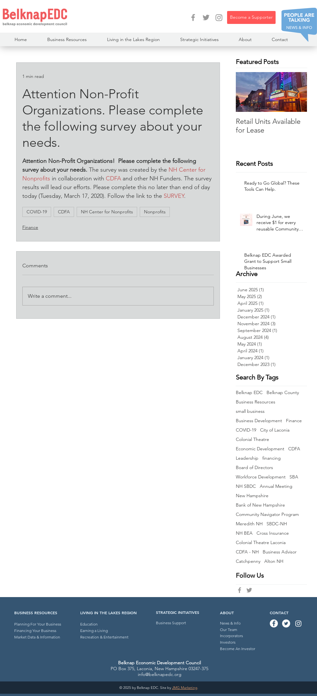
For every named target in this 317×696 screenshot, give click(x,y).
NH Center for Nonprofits (107, 212)
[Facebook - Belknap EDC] (193, 17)
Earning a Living (94, 630)
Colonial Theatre (252, 439)
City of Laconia (275, 430)
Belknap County (283, 392)
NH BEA (244, 533)
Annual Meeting (276, 486)
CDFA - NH (247, 552)
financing (271, 458)
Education (89, 624)
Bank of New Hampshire (260, 505)
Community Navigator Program (267, 514)
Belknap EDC (249, 392)
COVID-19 (37, 212)
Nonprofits (155, 212)
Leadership (247, 458)
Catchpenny (248, 561)
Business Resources (255, 402)
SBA (294, 477)
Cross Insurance (273, 533)
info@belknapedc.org (159, 674)
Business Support (171, 622)
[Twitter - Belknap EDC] (206, 17)
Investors (227, 642)
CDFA (64, 212)
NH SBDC (246, 486)
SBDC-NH (277, 524)
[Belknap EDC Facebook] (239, 590)
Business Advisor (280, 552)
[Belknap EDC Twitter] (249, 590)
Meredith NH (249, 524)
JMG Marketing (184, 687)
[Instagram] (219, 17)
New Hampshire (252, 495)
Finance (30, 227)
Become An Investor (237, 648)
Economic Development (260, 449)
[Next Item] (297, 92)
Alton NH (273, 561)
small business (250, 411)
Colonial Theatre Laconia (261, 542)
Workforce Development (261, 477)
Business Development (259, 420)
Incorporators (231, 635)
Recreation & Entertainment (104, 637)
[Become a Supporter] (251, 17)
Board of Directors (254, 467)
